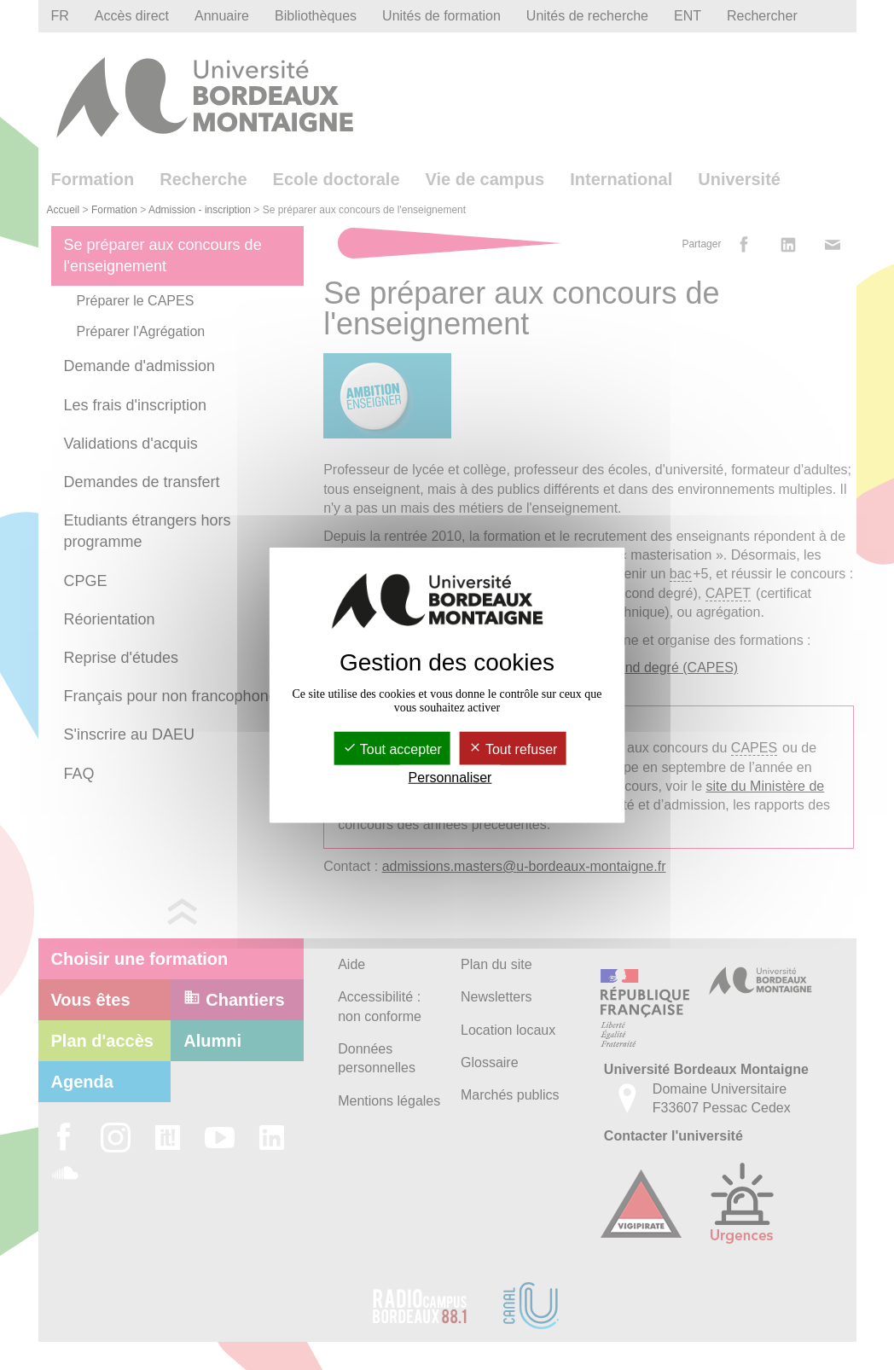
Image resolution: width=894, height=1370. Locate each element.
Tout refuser (513, 749)
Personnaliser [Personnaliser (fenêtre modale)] (450, 777)
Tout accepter (392, 749)
